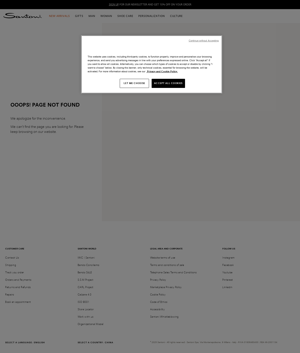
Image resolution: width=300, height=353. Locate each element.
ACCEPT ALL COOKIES (168, 83)
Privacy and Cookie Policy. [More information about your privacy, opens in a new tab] (162, 71)
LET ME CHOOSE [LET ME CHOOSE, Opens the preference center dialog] (134, 83)
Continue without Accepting (204, 40)
